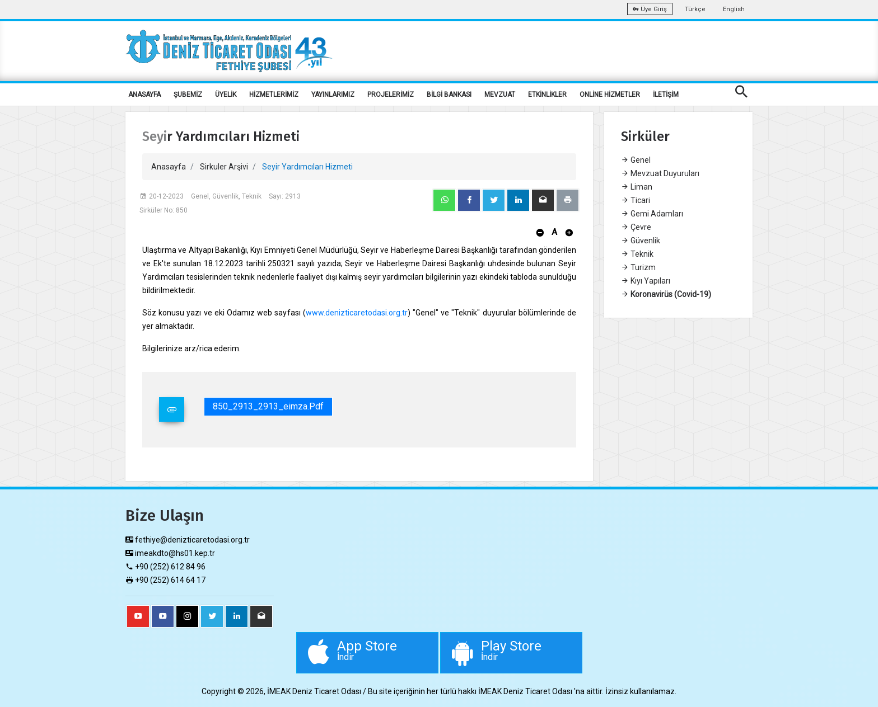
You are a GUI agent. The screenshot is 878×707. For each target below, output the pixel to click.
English (734, 9)
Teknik (637, 253)
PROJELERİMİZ (390, 94)
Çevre (636, 227)
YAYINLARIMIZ (332, 94)
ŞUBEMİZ (188, 94)
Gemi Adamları (652, 213)
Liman (636, 186)
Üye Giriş (650, 9)
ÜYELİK (225, 94)
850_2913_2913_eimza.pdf (268, 406)
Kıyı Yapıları (645, 280)
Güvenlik (640, 240)
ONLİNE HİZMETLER (610, 94)
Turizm (638, 267)
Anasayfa (168, 166)
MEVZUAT (499, 94)
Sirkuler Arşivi (224, 166)
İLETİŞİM (666, 94)
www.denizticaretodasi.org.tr (357, 312)
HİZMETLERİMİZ (273, 94)
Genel (636, 159)
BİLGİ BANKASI (449, 94)
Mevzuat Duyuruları (660, 173)
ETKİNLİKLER (547, 94)
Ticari (635, 200)
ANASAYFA (144, 94)
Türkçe (695, 9)
